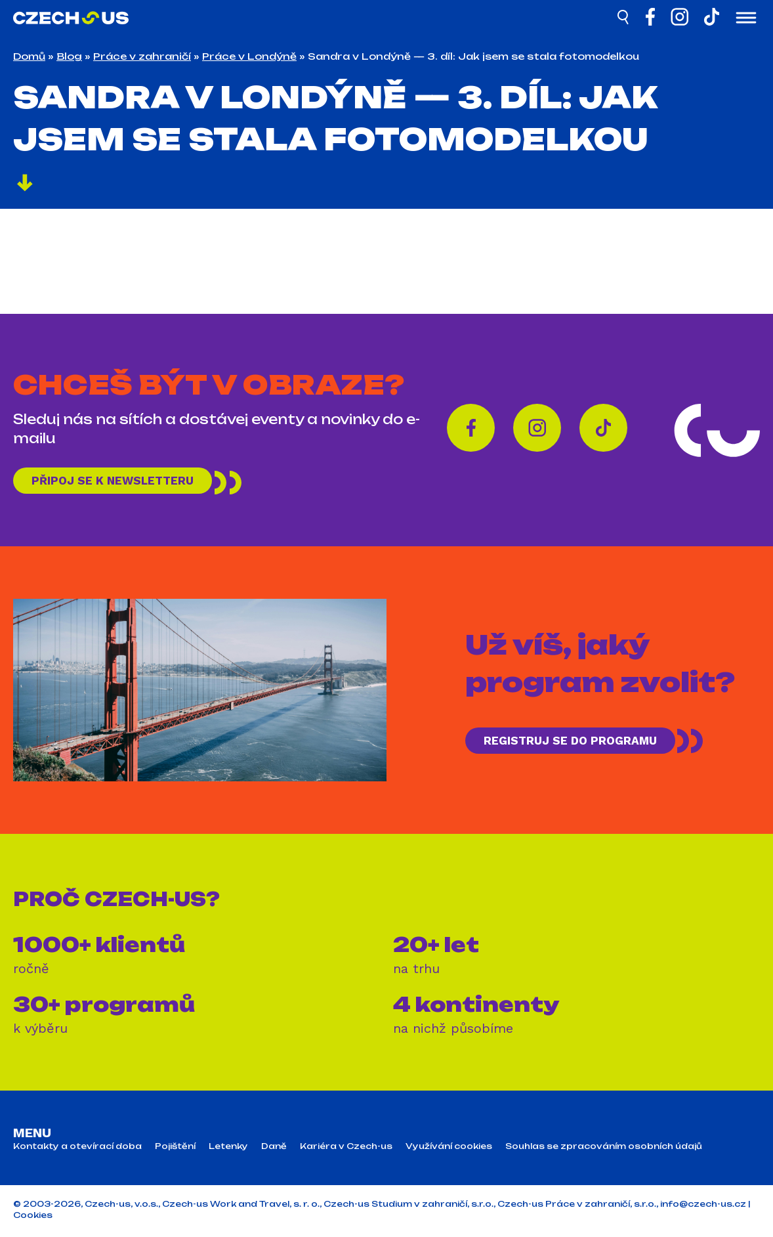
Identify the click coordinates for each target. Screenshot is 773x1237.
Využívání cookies (449, 1150)
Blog (69, 56)
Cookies (32, 1218)
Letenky (228, 1150)
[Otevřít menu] (746, 19)
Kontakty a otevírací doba (77, 1150)
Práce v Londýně (249, 56)
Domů (29, 56)
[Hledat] (624, 19)
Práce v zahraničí (142, 56)
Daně (274, 1150)
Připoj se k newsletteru (123, 482)
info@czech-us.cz (703, 1207)
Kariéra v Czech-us (346, 1150)
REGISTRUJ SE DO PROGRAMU (582, 744)
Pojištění (175, 1150)
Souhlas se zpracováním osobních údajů (603, 1150)
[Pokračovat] (25, 184)
